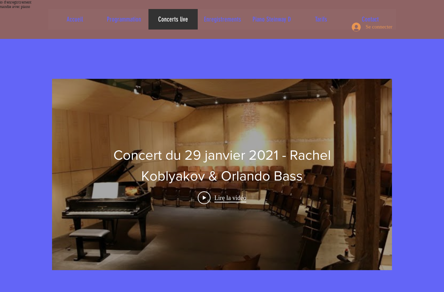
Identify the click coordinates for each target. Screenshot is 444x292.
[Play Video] (222, 198)
